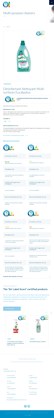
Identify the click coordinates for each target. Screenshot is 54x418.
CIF (9, 338)
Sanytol (7, 83)
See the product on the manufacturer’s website (13, 135)
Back (8, 26)
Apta (32, 338)
